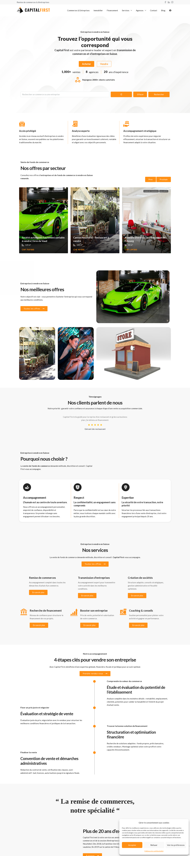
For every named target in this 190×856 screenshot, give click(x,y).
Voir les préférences (176, 845)
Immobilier (98, 10)
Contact (153, 10)
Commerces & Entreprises (78, 10)
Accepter (132, 845)
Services (125, 10)
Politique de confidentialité (153, 851)
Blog (163, 10)
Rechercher (159, 94)
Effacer (140, 94)
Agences (139, 10)
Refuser (153, 845)
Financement (112, 10)
